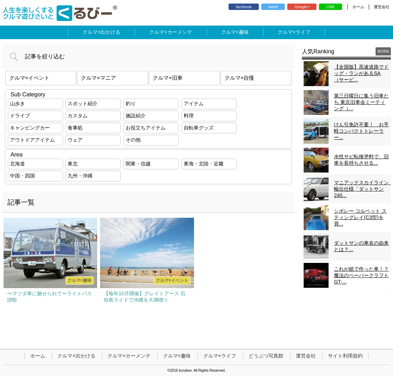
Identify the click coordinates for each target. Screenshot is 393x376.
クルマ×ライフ (219, 356)
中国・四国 (22, 176)
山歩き (17, 103)
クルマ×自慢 (240, 78)
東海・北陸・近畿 (204, 163)
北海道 (17, 163)
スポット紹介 (83, 103)
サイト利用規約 (345, 356)
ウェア (75, 140)
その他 (133, 140)
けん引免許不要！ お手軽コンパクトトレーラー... (361, 131)
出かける (110, 32)
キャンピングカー (30, 128)
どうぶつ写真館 (265, 356)
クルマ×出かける (76, 356)
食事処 (75, 128)
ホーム (358, 7)
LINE (330, 7)
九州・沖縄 (80, 176)
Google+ (301, 7)
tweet (273, 7)
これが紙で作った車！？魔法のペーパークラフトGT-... (361, 275)
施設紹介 (136, 115)
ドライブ (20, 115)
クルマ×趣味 (177, 356)
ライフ (302, 32)
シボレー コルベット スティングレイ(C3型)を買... (360, 217)
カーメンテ (179, 32)
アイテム (194, 103)
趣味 (244, 32)
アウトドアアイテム (32, 140)
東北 (73, 163)
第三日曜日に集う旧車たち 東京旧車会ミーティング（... (361, 102)
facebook (244, 7)
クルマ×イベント (29, 78)
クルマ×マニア (98, 78)
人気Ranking (318, 51)
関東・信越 (138, 163)
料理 (189, 115)
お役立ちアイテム (146, 128)
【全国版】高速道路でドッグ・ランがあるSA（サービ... (361, 73)
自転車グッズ (199, 128)
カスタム (78, 115)
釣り (131, 103)
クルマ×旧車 (168, 78)
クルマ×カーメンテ (129, 356)
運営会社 (381, 7)
